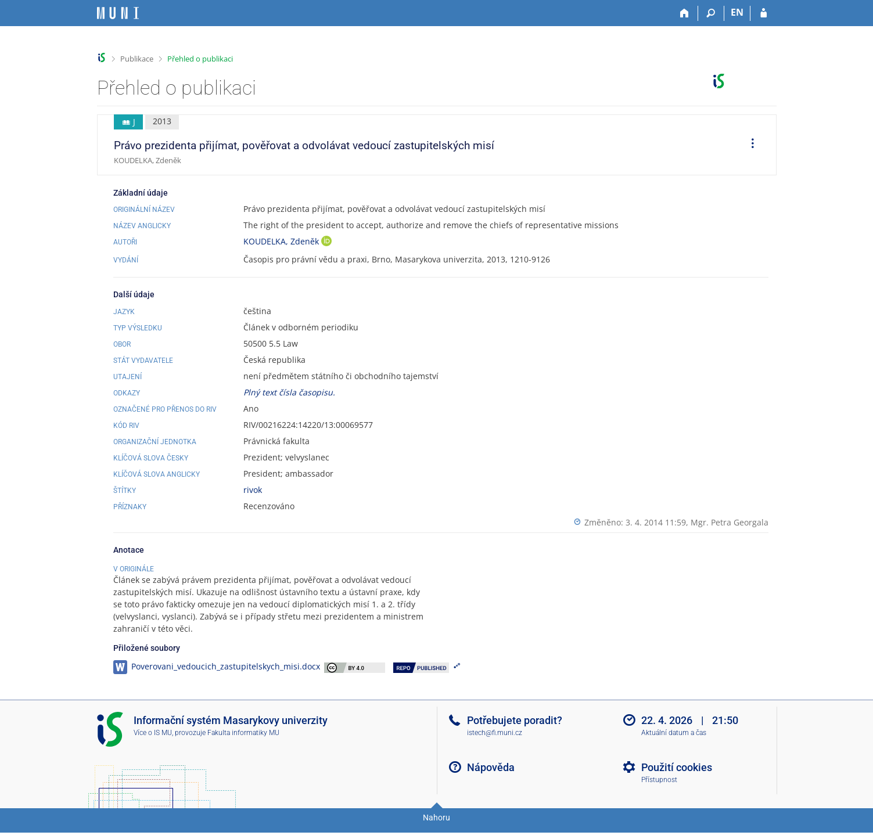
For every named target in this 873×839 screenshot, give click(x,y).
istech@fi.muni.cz (494, 745)
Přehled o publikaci (200, 58)
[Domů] (685, 13)
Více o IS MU (153, 745)
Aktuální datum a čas (673, 745)
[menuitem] (749, 145)
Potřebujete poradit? (514, 732)
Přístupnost (659, 792)
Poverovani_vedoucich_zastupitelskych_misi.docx (225, 678)
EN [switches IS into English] (737, 12)
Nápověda (491, 779)
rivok (252, 489)
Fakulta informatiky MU (243, 745)
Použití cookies (676, 779)
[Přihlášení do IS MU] (763, 13)
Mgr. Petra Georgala (729, 522)
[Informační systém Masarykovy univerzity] (118, 13)
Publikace (136, 58)
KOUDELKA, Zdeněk (282, 241)
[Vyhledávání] (711, 13)
